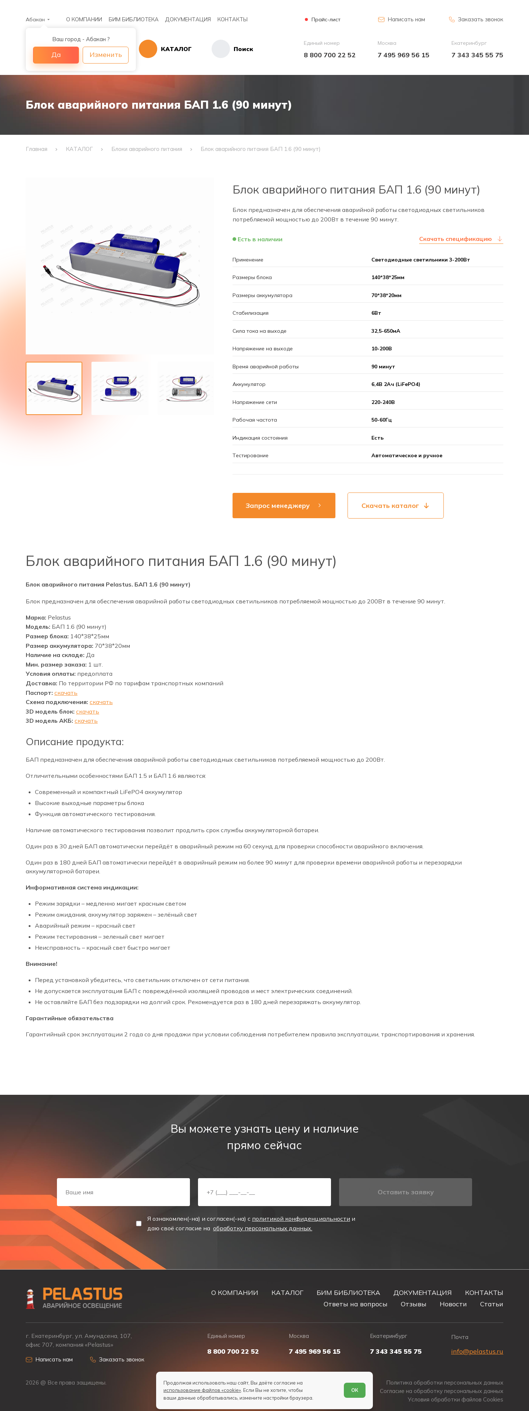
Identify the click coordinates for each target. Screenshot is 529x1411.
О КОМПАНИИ (84, 19)
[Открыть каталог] (165, 49)
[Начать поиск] (222, 49)
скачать (66, 692)
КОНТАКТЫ (232, 19)
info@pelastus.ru (477, 1351)
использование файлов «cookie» (202, 1390)
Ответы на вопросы (356, 1304)
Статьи (491, 1304)
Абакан (35, 19)
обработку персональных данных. (262, 1228)
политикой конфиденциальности (301, 1218)
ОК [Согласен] (354, 1390)
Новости (453, 1304)
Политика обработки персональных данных (444, 1382)
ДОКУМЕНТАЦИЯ (188, 19)
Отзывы (414, 1304)
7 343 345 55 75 (477, 55)
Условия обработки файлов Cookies (455, 1399)
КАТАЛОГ (287, 1292)
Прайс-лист (326, 20)
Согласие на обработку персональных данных (441, 1391)
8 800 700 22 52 (330, 55)
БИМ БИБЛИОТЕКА (134, 19)
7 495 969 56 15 (403, 55)
